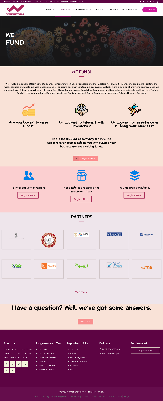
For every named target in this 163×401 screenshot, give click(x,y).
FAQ (72, 369)
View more (81, 292)
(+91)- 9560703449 (44, 1)
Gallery (45, 396)
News (94, 396)
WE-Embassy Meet (47, 357)
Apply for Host (145, 350)
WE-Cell (42, 361)
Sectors (74, 349)
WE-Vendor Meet (47, 353)
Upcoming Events (78, 357)
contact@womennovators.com (70, 1)
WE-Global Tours (46, 369)
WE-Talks (43, 349)
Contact (74, 365)
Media (102, 396)
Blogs (126, 396)
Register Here (28, 195)
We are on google (109, 353)
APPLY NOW (150, 9)
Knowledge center (80, 396)
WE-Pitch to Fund (47, 365)
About (37, 396)
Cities (73, 353)
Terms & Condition (79, 361)
